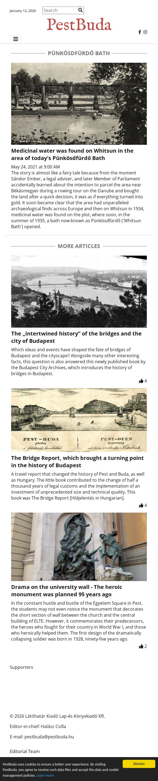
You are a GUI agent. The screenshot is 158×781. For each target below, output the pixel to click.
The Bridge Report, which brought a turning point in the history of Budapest (77, 461)
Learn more (45, 775)
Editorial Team (25, 751)
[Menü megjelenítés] (16, 39)
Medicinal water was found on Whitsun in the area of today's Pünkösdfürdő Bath (72, 154)
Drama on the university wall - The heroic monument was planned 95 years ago (66, 590)
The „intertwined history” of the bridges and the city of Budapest (76, 337)
